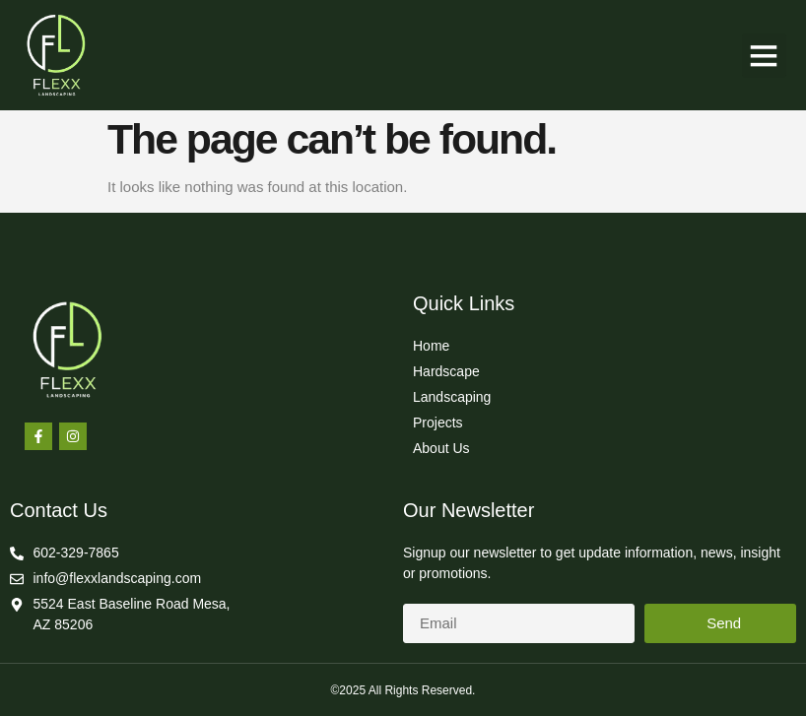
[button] (764, 55)
